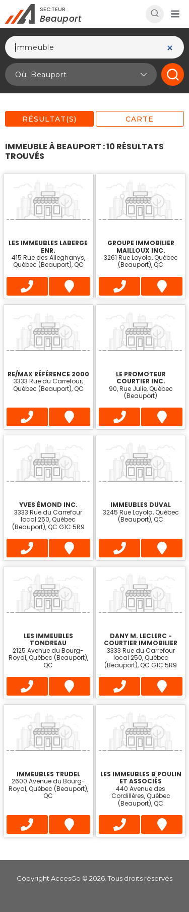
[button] (175, 14)
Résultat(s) (49, 119)
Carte (139, 119)
